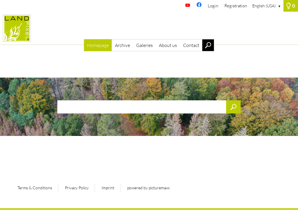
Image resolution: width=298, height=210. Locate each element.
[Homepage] (149, 28)
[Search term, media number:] (149, 106)
